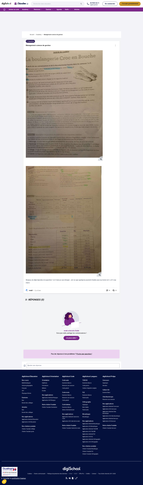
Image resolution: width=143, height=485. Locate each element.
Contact (94, 473)
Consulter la (14, 478)
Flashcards (85, 397)
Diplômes (44, 383)
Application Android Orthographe (91, 439)
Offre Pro (81, 473)
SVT (23, 390)
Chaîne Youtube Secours (109, 428)
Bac (23, 400)
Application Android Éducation (30, 419)
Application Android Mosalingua (91, 423)
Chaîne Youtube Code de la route (71, 428)
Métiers (44, 388)
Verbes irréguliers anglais (89, 388)
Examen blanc (106, 392)
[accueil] (4, 9)
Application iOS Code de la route (71, 421)
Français (24, 388)
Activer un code (14, 9)
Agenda (59, 9)
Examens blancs (66, 383)
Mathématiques (26, 383)
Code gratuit (65, 388)
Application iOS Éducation (29, 422)
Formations (45, 385)
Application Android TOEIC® (90, 429)
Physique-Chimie (26, 393)
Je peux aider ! (71, 338)
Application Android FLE (88, 434)
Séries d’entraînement (68, 409)
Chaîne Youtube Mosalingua (90, 448)
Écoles (44, 390)
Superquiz (85, 404)
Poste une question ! (84, 354)
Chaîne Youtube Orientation (49, 407)
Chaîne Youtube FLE (87, 451)
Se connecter (110, 4)
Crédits (88, 473)
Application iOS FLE (87, 436)
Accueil (32, 34)
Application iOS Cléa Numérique (111, 416)
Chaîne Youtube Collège (28, 429)
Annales (105, 385)
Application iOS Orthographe (90, 442)
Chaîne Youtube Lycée (28, 431)
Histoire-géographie (27, 385)
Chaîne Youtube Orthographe (90, 454)
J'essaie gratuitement (130, 4)
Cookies (29, 473)
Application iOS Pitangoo (48, 400)
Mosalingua (85, 416)
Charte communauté (39, 473)
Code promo (85, 385)
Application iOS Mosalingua (89, 426)
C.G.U (70, 473)
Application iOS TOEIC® (88, 431)
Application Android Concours (111, 406)
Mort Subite (85, 407)
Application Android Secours (110, 418)
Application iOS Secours (109, 421)
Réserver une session (68, 385)
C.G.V (75, 473)
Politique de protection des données (57, 473)
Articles (76, 9)
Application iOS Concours (109, 409)
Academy (39, 34)
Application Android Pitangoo (50, 397)
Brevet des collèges (27, 403)
